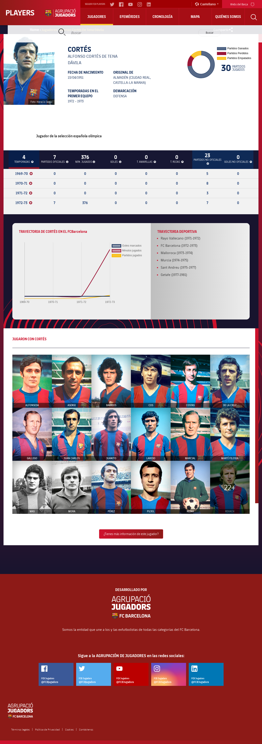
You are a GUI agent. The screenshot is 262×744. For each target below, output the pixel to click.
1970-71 (23, 183)
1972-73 (23, 203)
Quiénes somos (228, 16)
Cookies (69, 729)
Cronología (163, 16)
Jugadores (96, 16)
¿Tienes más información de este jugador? (131, 534)
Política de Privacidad (47, 729)
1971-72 (24, 193)
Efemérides (130, 16)
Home (34, 29)
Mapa (195, 16)
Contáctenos (86, 729)
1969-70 (24, 173)
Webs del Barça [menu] (242, 4)
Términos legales (20, 729)
